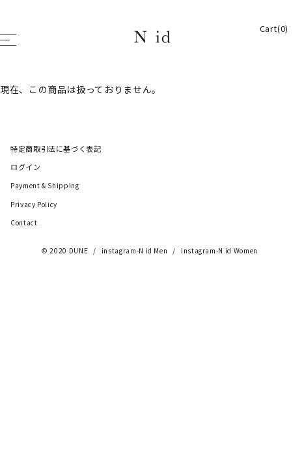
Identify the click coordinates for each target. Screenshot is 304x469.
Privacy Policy (33, 204)
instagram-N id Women (219, 250)
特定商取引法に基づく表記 (56, 149)
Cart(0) (274, 29)
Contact (23, 222)
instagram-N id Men (135, 250)
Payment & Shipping (44, 185)
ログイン (25, 167)
